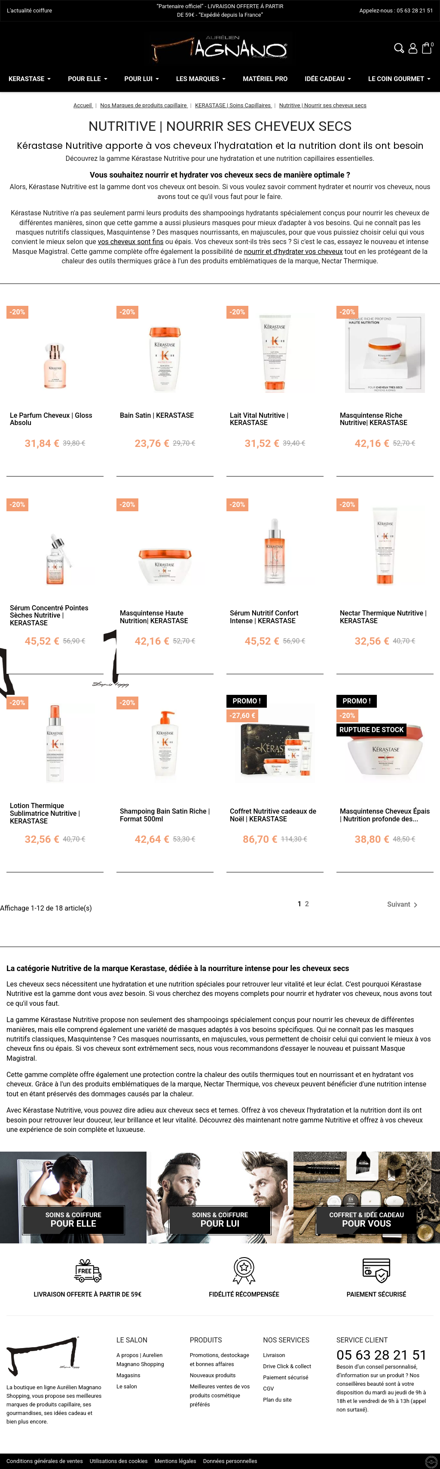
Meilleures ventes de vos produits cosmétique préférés (220, 1395)
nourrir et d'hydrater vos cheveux (293, 251)
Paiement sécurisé (285, 1377)
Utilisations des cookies (119, 1461)
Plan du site (277, 1400)
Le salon (126, 1386)
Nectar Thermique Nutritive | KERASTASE (383, 617)
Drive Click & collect (287, 1366)
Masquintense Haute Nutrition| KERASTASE (154, 617)
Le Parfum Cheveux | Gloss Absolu (51, 419)
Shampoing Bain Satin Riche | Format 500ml (165, 815)
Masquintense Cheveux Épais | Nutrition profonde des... (385, 815)
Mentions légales (175, 1461)
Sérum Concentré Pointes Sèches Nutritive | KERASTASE (49, 615)
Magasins (128, 1375)
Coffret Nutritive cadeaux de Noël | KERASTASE (273, 815)
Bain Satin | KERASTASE (157, 415)
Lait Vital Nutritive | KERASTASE (259, 419)
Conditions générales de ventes (44, 1461)
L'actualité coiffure (29, 10)
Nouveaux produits (213, 1375)
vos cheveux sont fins (131, 242)
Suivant (404, 905)
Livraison (274, 1355)
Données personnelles (230, 1461)
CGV (268, 1388)
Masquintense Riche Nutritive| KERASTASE (373, 419)
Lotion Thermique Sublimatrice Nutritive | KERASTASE (45, 813)
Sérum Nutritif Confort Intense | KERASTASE (264, 617)
